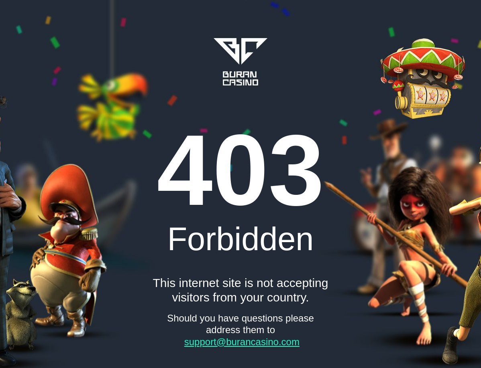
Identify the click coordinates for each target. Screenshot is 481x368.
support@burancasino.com (242, 341)
